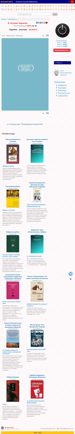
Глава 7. (4, 404)
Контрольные (64, 93)
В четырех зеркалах (18, 23)
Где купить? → (34, 30)
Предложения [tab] (10, 35)
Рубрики (59, 63)
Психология (59, 82)
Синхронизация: (62, 40)
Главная (3, 19)
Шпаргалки (63, 95)
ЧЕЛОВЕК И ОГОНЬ (8, 166)
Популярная (11, 19)
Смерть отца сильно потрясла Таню (11, 302)
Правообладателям (48, 429)
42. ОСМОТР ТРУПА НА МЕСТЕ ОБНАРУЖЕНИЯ (35, 402)
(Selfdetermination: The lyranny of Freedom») (37, 305)
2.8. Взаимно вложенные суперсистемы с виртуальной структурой (11, 352)
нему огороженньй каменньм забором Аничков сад (36, 205)
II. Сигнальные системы (34, 256)
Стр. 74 (3, 35)
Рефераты (62, 85)
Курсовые (62, 88)
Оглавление (19, 35)
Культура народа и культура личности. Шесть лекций (11, 255)
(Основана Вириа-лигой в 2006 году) (36, 350)
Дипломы (62, 90)
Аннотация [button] (23, 30)
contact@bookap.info (66, 429)
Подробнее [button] (13, 30)
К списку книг (26, 124)
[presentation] (3, 35)
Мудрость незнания (8, 210)
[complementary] (10, 428)
